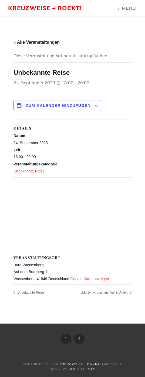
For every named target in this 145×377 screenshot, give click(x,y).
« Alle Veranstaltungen (37, 42)
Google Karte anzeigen (89, 279)
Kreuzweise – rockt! (45, 8)
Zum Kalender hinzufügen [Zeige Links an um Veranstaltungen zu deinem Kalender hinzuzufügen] (58, 105)
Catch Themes (81, 369)
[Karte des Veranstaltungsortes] (72, 216)
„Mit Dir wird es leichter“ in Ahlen (105, 292)
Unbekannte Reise (29, 171)
